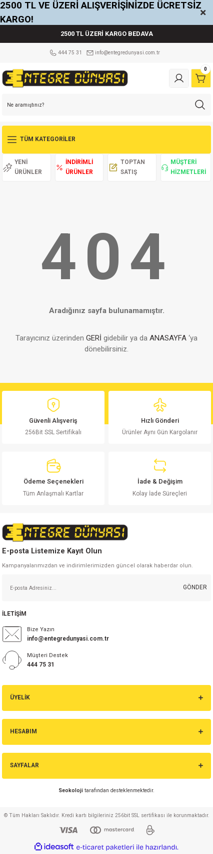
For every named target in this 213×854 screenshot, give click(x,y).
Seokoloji (70, 790)
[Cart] (201, 78)
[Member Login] (179, 78)
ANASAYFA (168, 338)
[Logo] (65, 78)
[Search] (106, 105)
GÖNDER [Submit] (195, 587)
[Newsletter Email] (106, 587)
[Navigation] (106, 140)
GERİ (94, 338)
